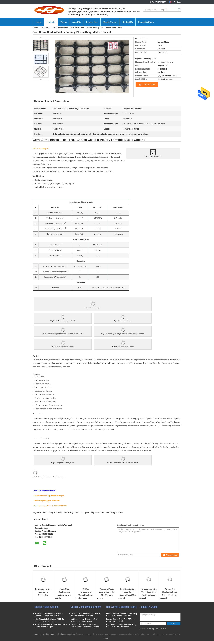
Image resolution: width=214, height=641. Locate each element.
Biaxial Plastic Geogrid (46, 606)
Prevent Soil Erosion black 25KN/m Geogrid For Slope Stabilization (49, 615)
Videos (63, 22)
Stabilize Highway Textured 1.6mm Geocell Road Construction (84, 620)
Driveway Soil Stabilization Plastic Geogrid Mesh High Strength (169, 592)
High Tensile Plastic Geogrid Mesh (107, 512)
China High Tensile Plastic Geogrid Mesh (61, 634)
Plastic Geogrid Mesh (59, 28)
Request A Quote (146, 22)
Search (179, 10)
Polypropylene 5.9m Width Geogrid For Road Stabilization (149, 592)
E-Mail (142, 628)
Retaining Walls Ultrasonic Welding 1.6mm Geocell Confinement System (85, 626)
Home (38, 22)
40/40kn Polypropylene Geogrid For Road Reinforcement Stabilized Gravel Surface (85, 592)
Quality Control (110, 22)
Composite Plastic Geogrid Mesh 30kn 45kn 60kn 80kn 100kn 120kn (106, 592)
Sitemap (150, 628)
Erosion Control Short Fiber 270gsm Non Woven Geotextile (120, 620)
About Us (76, 22)
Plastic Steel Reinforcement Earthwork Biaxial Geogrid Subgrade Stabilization (64, 592)
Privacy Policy (38, 634)
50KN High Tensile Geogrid (76, 512)
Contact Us (127, 22)
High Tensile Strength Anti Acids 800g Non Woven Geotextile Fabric (121, 626)
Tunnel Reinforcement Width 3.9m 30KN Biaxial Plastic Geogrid (51, 626)
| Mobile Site (160, 628)
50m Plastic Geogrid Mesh (49, 512)
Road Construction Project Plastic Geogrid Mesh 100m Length (128, 592)
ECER (106, 639)
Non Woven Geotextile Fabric (121, 606)
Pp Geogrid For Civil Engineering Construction (43, 592)
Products (51, 22)
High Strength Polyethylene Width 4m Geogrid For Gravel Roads (49, 620)
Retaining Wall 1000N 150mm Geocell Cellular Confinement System (85, 615)
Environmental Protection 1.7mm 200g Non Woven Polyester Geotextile (121, 615)
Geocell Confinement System (85, 606)
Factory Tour (92, 22)
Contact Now (149, 84)
